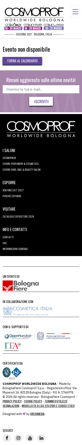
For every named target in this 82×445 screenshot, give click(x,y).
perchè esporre (12, 196)
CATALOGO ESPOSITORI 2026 (18, 216)
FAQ (5, 243)
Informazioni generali (15, 249)
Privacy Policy (12, 401)
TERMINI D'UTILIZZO (56, 401)
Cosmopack (9, 158)
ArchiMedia (37, 413)
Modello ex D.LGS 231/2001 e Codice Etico (48, 405)
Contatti (8, 237)
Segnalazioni (11, 405)
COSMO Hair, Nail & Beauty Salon (21, 169)
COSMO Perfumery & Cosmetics (21, 163)
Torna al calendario (22, 60)
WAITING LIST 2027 (13, 190)
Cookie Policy (33, 401)
